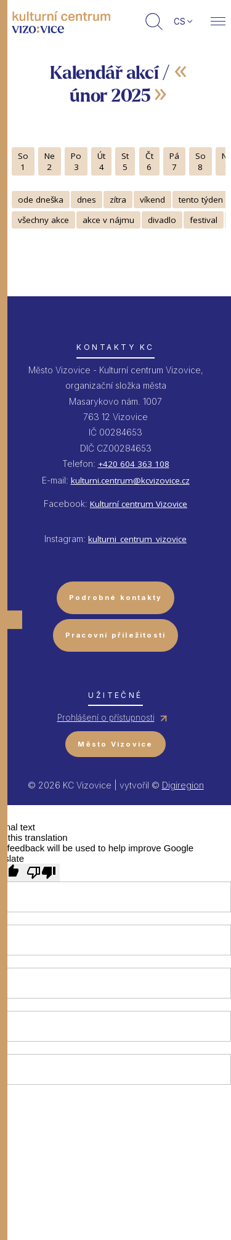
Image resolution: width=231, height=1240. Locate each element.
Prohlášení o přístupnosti (106, 718)
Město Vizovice (115, 744)
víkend (152, 199)
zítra (118, 199)
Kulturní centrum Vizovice (138, 503)
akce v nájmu (108, 219)
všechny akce (43, 219)
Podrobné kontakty (116, 597)
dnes (86, 199)
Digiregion (183, 785)
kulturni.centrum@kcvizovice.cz (130, 480)
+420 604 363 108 (133, 463)
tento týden (201, 199)
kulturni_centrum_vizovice (137, 539)
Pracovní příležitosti (115, 635)
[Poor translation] (41, 872)
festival (203, 219)
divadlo (162, 219)
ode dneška (40, 199)
